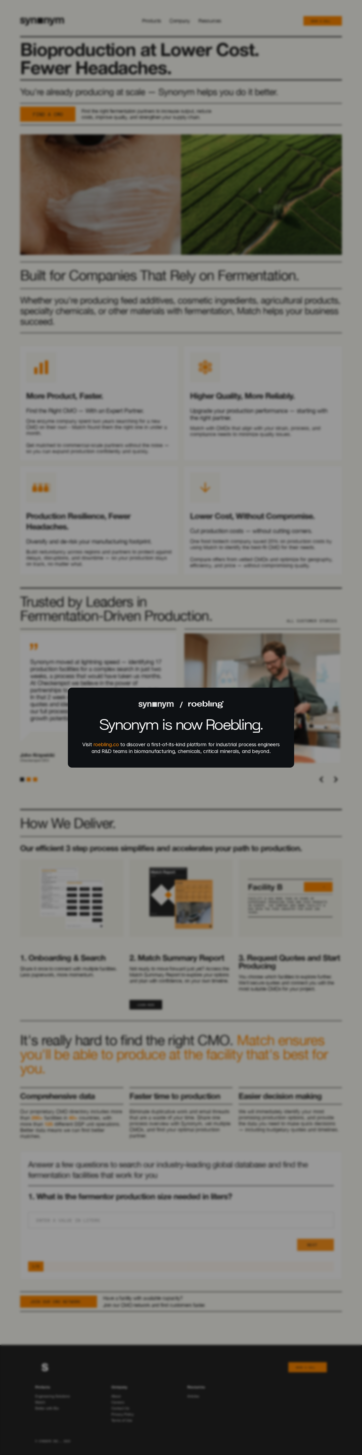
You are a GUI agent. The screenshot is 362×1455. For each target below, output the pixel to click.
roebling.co (106, 744)
